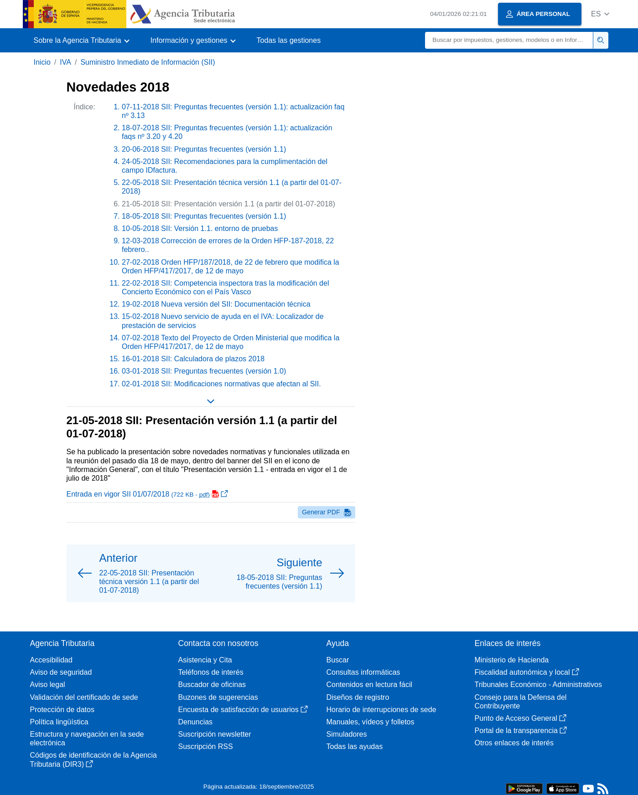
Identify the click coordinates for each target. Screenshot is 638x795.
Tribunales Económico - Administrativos (538, 684)
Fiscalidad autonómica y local (527, 672)
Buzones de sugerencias (218, 697)
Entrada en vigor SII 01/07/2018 (147, 494)
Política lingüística (59, 722)
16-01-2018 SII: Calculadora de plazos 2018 (193, 359)
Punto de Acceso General (520, 718)
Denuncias (195, 722)
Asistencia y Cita (205, 660)
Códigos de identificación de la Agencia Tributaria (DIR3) (93, 759)
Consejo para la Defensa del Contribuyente (521, 701)
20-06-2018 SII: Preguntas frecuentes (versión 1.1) (204, 149)
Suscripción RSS (205, 746)
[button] (600, 14)
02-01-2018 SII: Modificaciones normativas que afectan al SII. (221, 384)
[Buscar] (509, 40)
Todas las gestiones (289, 40)
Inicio (42, 62)
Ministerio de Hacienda (512, 660)
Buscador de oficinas (212, 684)
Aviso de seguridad (61, 672)
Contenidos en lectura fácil (370, 684)
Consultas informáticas (363, 672)
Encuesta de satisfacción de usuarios (243, 709)
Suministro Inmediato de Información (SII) (147, 62)
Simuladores (347, 734)
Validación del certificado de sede (84, 697)
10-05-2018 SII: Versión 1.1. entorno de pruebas (200, 228)
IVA (65, 62)
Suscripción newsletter (214, 734)
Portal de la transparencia (521, 730)
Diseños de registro (358, 697)
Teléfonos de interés (211, 672)
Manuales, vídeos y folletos (371, 722)
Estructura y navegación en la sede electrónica (87, 738)
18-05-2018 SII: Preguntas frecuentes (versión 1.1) (204, 216)
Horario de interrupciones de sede (381, 709)
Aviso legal (47, 684)
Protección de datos (62, 709)
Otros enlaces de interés (514, 743)
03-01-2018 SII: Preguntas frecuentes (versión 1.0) (204, 371)
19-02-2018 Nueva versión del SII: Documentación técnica (216, 304)
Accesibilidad (51, 660)
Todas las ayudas (355, 746)
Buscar (338, 660)
